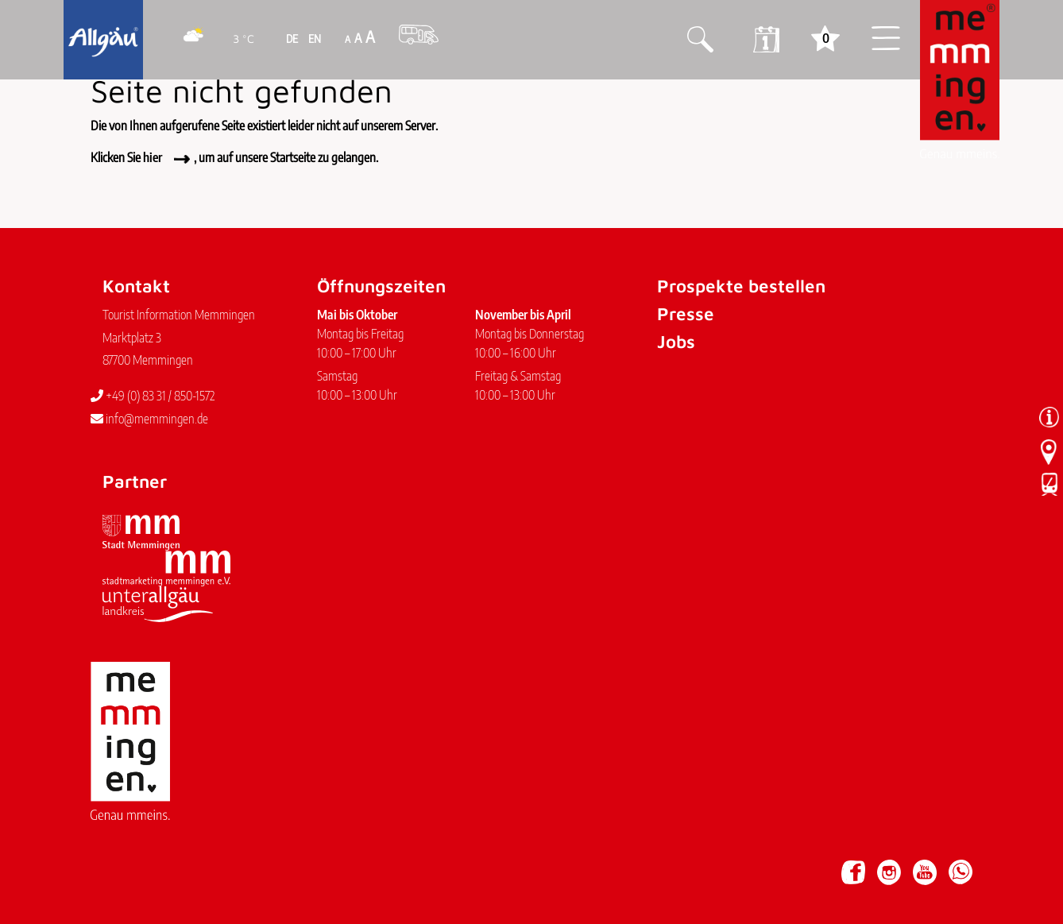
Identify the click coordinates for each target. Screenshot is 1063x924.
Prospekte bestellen (741, 285)
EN (313, 38)
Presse (685, 313)
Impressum (124, 864)
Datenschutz (189, 864)
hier (152, 157)
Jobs (676, 341)
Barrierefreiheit (266, 864)
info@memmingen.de (149, 419)
